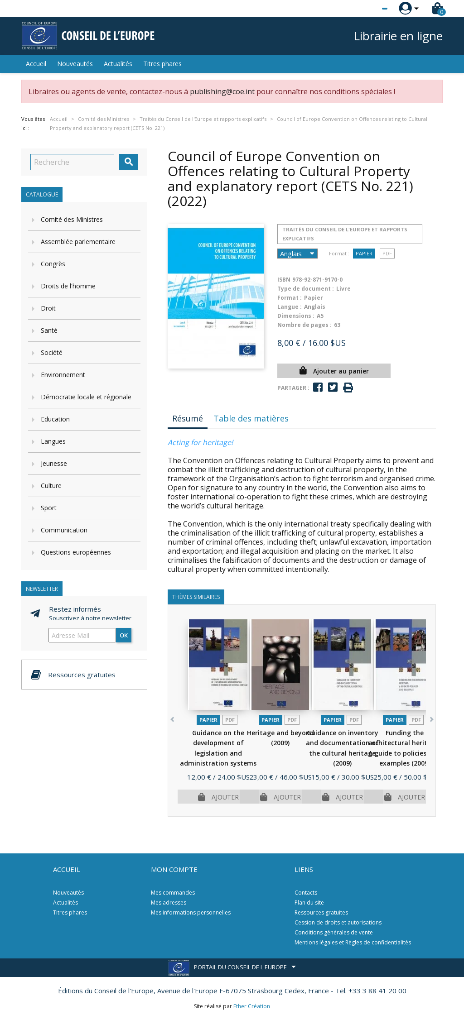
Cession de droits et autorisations (338, 922)
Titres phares (162, 63)
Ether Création (251, 1006)
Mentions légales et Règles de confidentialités (353, 942)
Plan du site (309, 902)
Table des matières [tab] (251, 418)
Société (52, 352)
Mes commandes (173, 892)
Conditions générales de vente (334, 932)
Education (55, 419)
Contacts (306, 892)
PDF (387, 253)
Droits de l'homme (68, 286)
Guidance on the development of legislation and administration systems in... (218, 753)
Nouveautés (75, 63)
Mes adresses (168, 902)
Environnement (63, 374)
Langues (53, 441)
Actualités (118, 63)
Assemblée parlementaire (78, 241)
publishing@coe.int (222, 91)
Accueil (36, 63)
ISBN (283, 279)
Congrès (53, 263)
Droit (48, 308)
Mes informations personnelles (191, 912)
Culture (51, 485)
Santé (49, 330)
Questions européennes (76, 552)
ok (124, 635)
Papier (364, 253)
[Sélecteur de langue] (366, 8)
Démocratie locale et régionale (86, 397)
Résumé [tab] (187, 418)
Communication (64, 530)
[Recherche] (72, 162)
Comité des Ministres (72, 219)
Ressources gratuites (321, 912)
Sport (49, 507)
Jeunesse (54, 463)
